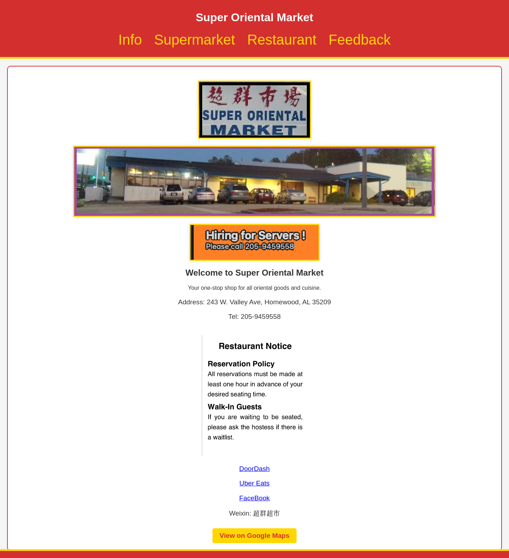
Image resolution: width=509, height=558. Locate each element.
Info (130, 39)
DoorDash (254, 468)
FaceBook (254, 498)
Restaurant (281, 39)
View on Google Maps (254, 535)
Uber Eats (254, 483)
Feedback (360, 39)
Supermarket (194, 39)
